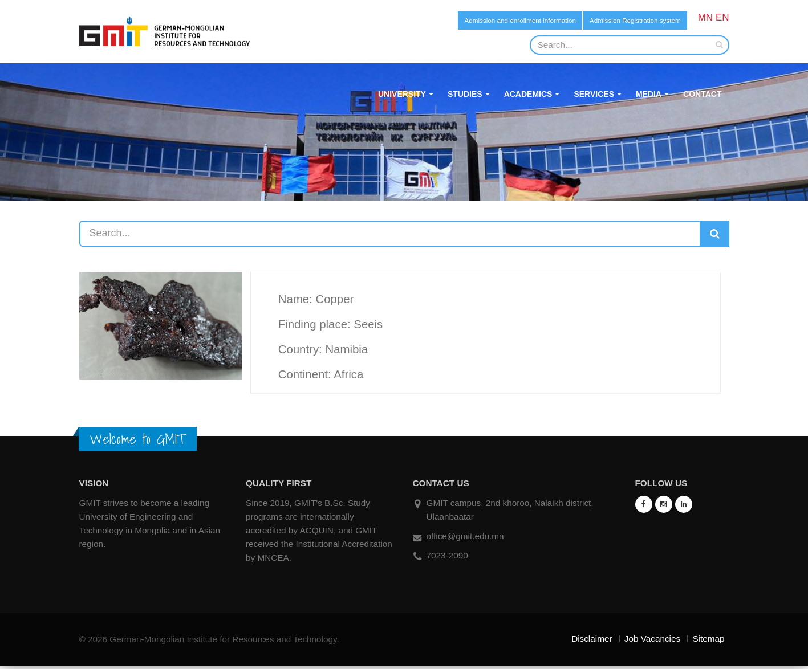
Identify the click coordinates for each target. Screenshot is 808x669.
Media (648, 96)
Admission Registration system (621, 21)
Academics (528, 96)
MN (705, 17)
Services (594, 96)
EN (722, 17)
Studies (465, 96)
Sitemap (708, 641)
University (402, 96)
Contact (702, 96)
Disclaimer (591, 641)
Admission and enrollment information (475, 21)
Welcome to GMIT (137, 441)
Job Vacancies (652, 641)
